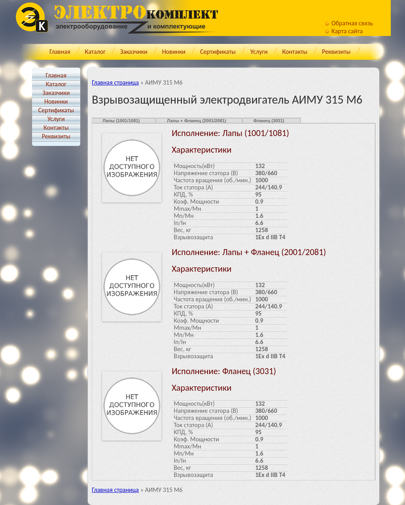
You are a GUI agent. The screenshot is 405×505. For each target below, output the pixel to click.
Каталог (95, 51)
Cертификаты (218, 51)
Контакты (295, 51)
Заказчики (134, 51)
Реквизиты (336, 51)
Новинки (173, 51)
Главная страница (115, 82)
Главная (59, 51)
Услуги (259, 51)
